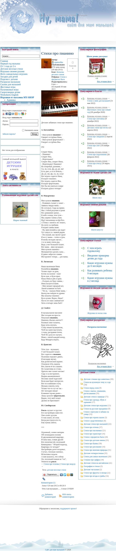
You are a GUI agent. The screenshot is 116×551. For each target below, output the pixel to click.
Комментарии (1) (48, 483)
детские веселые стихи (56, 470)
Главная (42, 15)
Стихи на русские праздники (95, 409)
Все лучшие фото (104, 81)
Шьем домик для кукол (97, 56)
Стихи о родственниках (93, 421)
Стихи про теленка (51, 464)
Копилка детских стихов (58, 73)
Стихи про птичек (91, 427)
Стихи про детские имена (94, 440)
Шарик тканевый (20, 220)
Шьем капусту (97, 230)
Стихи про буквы (91, 443)
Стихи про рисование (92, 447)
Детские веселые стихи (58, 15)
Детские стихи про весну (97, 127)
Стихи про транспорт (92, 434)
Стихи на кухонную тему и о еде (97, 382)
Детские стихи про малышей (96, 424)
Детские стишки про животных (97, 379)
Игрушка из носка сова (97, 313)
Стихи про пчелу (94, 163)
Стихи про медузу (68, 464)
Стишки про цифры (92, 460)
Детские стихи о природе (94, 397)
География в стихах (92, 466)
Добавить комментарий (50, 495)
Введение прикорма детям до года (98, 257)
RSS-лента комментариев (68, 495)
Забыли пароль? (9, 134)
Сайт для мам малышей (54, 550)
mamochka (58, 62)
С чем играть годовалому (94, 249)
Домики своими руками (97, 76)
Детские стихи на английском (96, 463)
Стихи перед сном (91, 388)
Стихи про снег (93, 145)
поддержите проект (68, 508)
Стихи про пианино (79, 15)
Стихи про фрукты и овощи (95, 473)
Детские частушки (91, 469)
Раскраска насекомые (97, 327)
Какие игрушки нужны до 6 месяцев (100, 264)
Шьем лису (97, 198)
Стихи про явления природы (95, 450)
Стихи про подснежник (97, 154)
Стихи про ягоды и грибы (94, 476)
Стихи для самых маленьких (95, 456)
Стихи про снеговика (96, 119)
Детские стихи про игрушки (95, 405)
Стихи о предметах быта (59, 78)
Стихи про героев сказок (94, 417)
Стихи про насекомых (93, 430)
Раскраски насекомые (97, 363)
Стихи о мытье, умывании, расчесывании (95, 392)
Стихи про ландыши (95, 136)
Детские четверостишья (93, 453)
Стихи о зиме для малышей (98, 101)
